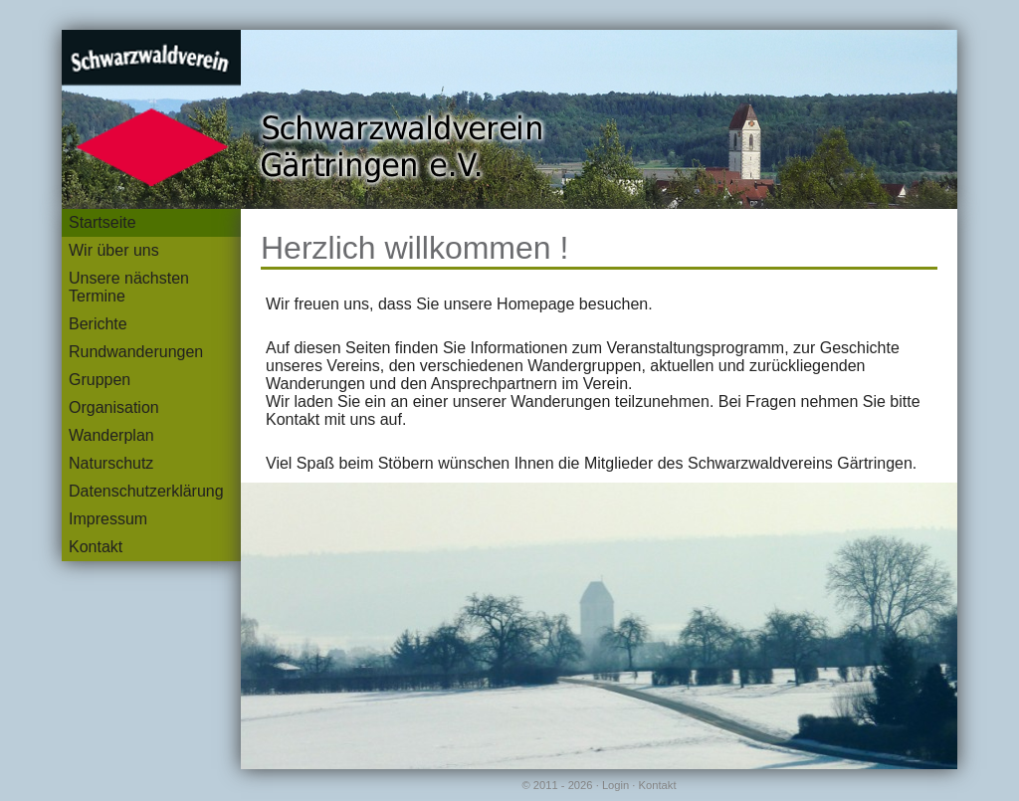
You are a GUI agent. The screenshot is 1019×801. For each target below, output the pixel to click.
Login (615, 785)
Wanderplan (111, 435)
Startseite (102, 222)
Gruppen (99, 379)
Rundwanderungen (136, 351)
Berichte (98, 323)
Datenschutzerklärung (146, 491)
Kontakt (95, 546)
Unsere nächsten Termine (129, 287)
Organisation (114, 407)
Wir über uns (114, 250)
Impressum (108, 518)
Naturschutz (111, 463)
